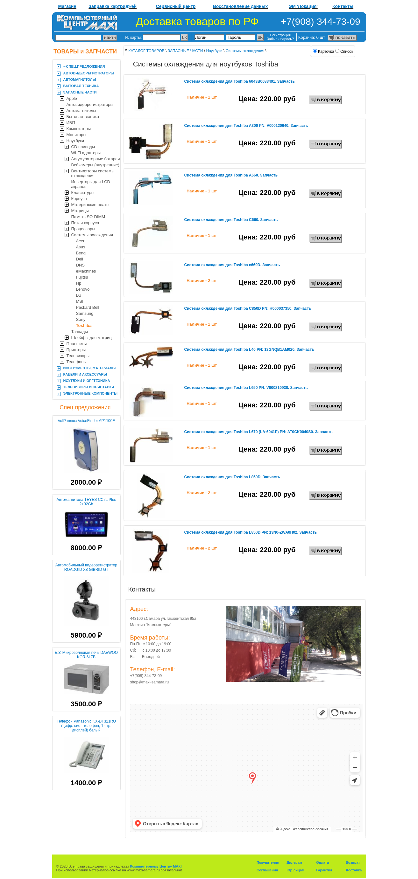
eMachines (86, 271)
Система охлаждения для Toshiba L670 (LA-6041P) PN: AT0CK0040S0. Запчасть (258, 432)
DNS (80, 265)
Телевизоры (78, 355)
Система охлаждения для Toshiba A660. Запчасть (231, 175)
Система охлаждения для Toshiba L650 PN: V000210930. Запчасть (246, 387)
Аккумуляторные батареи (95, 158)
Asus (80, 247)
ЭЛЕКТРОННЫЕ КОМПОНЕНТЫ (90, 393)
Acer (80, 241)
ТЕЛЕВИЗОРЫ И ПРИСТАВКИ (88, 387)
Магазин (67, 6)
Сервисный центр (176, 6)
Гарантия (324, 870)
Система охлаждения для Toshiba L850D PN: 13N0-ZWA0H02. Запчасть (250, 532)
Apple (72, 98)
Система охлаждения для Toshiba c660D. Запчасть (232, 265)
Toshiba (84, 325)
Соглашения (267, 870)
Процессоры (83, 228)
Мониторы (76, 134)
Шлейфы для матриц (91, 337)
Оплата (322, 862)
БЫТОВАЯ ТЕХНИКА (81, 86)
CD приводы (83, 146)
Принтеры (76, 349)
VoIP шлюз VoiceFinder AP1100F (86, 421)
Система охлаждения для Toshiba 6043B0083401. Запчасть (239, 81)
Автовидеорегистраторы (90, 104)
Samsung (85, 313)
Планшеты (77, 343)
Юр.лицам (295, 870)
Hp (78, 283)
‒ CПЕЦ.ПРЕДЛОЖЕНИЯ (84, 66)
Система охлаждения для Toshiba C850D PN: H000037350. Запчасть (247, 308)
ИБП (71, 122)
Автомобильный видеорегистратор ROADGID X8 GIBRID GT (86, 567)
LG (78, 295)
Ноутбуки (75, 140)
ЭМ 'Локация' (303, 6)
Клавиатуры (83, 192)
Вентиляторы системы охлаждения (93, 173)
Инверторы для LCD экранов (90, 184)
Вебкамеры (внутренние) (95, 165)
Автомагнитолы (81, 110)
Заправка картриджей (113, 6)
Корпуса (79, 198)
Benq (81, 253)
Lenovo (83, 289)
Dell (79, 259)
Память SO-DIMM (88, 216)
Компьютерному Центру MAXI (156, 866)
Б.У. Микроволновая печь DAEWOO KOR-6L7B (86, 654)
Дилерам (294, 862)
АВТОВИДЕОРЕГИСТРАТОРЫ (88, 73)
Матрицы (80, 210)
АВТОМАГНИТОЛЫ (79, 79)
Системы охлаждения (92, 234)
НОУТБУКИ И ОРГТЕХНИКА (86, 381)
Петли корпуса (85, 222)
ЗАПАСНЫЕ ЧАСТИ (80, 92)
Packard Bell (87, 307)
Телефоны (77, 361)
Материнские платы (90, 204)
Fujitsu (82, 277)
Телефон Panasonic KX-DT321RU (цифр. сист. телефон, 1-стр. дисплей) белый (86, 725)
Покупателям (268, 862)
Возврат (353, 862)
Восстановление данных (240, 6)
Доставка (354, 870)
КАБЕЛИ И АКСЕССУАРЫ (85, 374)
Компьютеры (79, 128)
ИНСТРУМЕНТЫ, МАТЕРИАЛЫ (89, 368)
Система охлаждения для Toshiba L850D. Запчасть (232, 477)
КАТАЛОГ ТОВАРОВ (147, 51)
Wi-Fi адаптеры (86, 152)
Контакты (342, 6)
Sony (81, 319)
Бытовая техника (83, 116)
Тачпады (79, 331)
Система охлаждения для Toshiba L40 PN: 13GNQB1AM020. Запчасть (249, 349)
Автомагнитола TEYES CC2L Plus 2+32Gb (86, 501)
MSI (79, 301)
